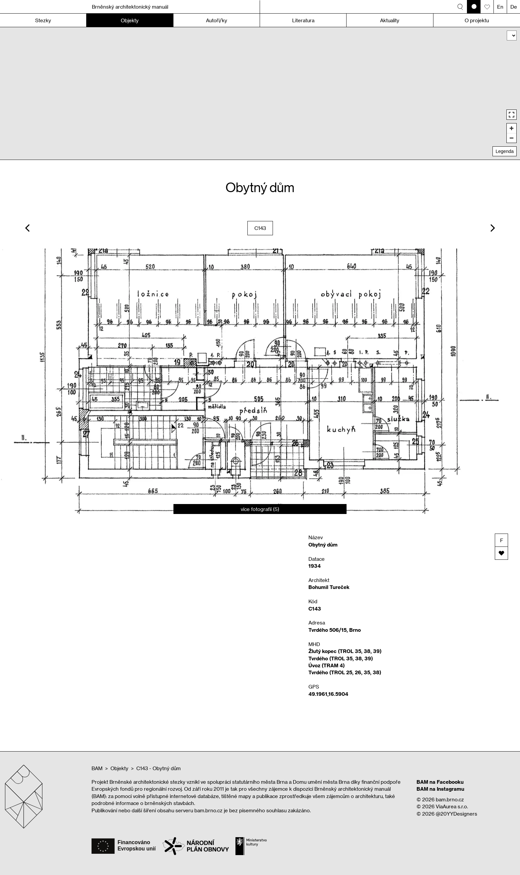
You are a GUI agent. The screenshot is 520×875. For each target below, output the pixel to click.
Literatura (303, 20)
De (513, 7)
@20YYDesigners (456, 814)
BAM (97, 768)
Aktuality (389, 20)
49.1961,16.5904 (328, 694)
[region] (260, 93)
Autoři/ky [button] (216, 20)
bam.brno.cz (450, 799)
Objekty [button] (130, 20)
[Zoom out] (511, 138)
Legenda (504, 151)
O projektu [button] (477, 20)
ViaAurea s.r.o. (452, 806)
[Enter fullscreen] (511, 114)
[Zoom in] (511, 128)
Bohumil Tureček (329, 587)
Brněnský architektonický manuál (130, 7)
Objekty (119, 768)
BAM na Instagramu (440, 789)
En (500, 7)
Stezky (43, 20)
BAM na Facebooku (440, 782)
